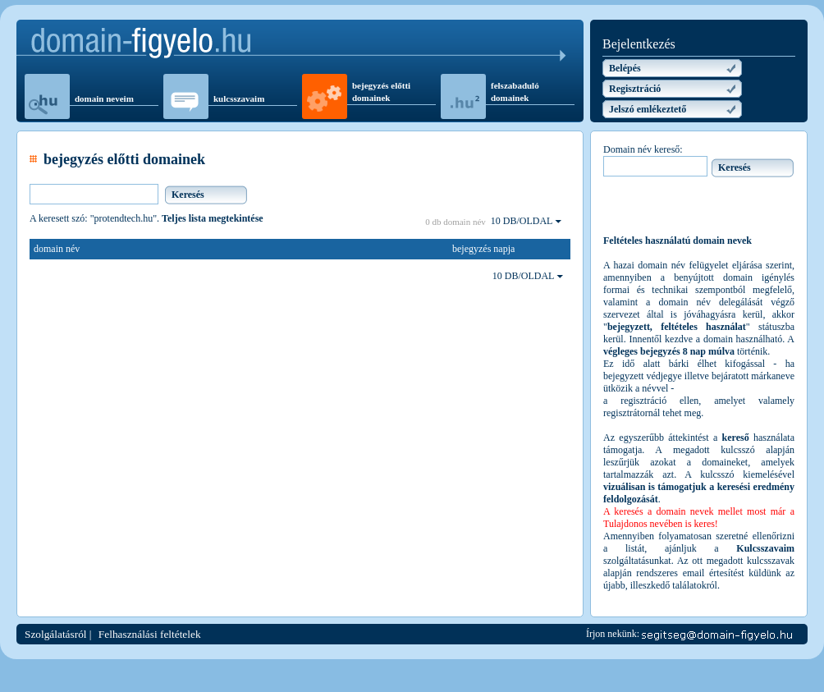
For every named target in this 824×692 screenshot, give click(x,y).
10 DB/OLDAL (526, 221)
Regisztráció (635, 88)
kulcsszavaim (238, 98)
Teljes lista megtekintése (212, 218)
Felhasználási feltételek (149, 634)
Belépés (625, 68)
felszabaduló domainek (515, 91)
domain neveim (104, 98)
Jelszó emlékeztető (647, 109)
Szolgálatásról (56, 634)
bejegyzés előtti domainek (381, 91)
